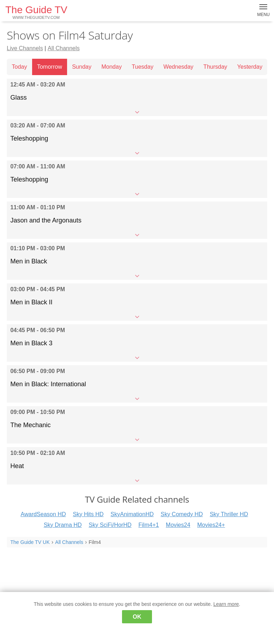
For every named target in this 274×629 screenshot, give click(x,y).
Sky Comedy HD (182, 514)
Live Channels (25, 48)
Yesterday (250, 67)
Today (19, 67)
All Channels (63, 48)
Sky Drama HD (63, 525)
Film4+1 (148, 525)
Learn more (226, 604)
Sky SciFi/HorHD (110, 525)
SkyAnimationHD (132, 514)
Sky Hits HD (88, 514)
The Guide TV (36, 12)
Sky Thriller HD (229, 514)
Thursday (215, 67)
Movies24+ (211, 525)
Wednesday (178, 67)
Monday (111, 67)
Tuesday (142, 67)
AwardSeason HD (43, 514)
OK (137, 617)
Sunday (81, 67)
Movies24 (178, 525)
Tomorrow (49, 67)
